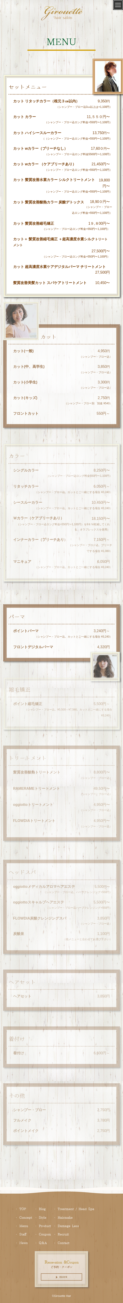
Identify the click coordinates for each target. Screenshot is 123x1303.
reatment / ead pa (76, 1209)
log (42, 1209)
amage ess (68, 1226)
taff (22, 1234)
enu (23, 1226)
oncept (25, 1218)
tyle (42, 1218)
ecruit (63, 1234)
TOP (22, 1209)
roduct (45, 1226)
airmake (65, 1218)
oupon (45, 1234)
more (61, 1277)
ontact (63, 1243)
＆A (43, 1243)
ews (23, 1243)
